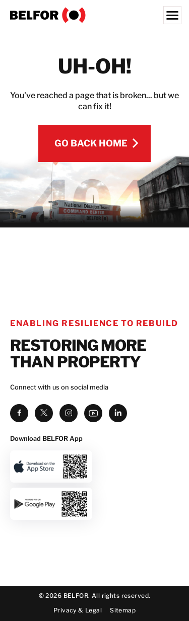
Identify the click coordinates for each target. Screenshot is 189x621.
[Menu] (172, 15)
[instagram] (68, 362)
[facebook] (19, 362)
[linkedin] (118, 362)
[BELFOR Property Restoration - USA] (94, 15)
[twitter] (44, 362)
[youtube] (93, 362)
